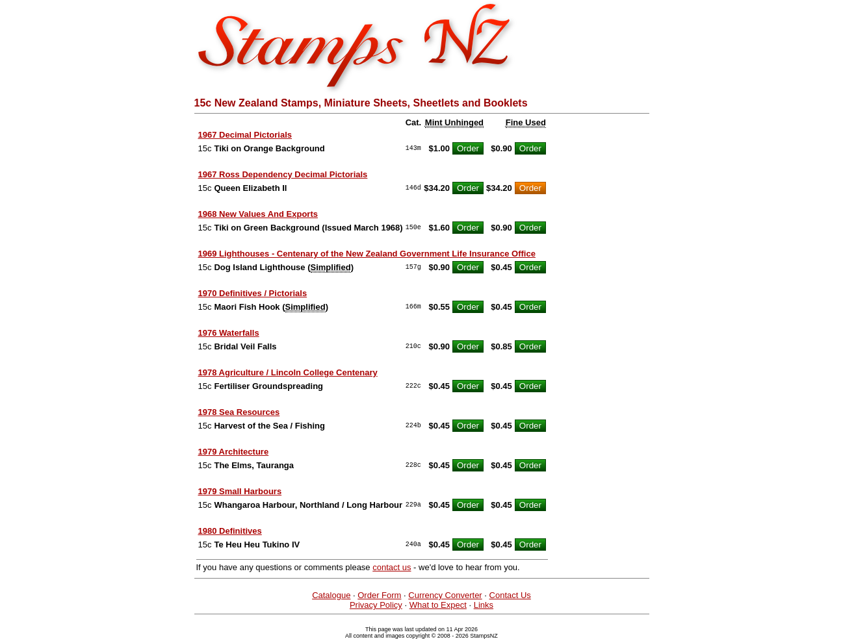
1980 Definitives (230, 531)
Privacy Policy (376, 605)
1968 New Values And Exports (258, 214)
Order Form (379, 595)
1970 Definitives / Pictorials (252, 293)
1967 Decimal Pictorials (245, 135)
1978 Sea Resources (239, 412)
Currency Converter (445, 595)
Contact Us (510, 595)
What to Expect (438, 605)
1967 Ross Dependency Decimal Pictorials (283, 174)
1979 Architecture (233, 452)
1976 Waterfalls (228, 333)
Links (483, 605)
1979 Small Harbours (240, 491)
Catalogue (331, 595)
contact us (391, 567)
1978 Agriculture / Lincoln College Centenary (288, 372)
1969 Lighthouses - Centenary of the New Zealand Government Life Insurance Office (367, 253)
